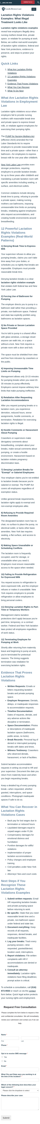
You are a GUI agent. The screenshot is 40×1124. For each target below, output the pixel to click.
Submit (6, 1118)
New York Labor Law (11, 164)
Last (22, 1041)
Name (4, 1035)
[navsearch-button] (38, 3)
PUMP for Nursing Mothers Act (19, 136)
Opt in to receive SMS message (14, 1053)
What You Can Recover (18, 87)
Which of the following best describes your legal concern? (18, 1086)
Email (4, 1066)
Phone (4, 1045)
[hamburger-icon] (33, 9)
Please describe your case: (12, 1095)
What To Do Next (15, 91)
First (2, 1041)
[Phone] (10, 1048)
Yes (5, 1057)
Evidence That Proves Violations (22, 83)
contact (32, 991)
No (5, 1061)
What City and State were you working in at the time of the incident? (18, 1075)
